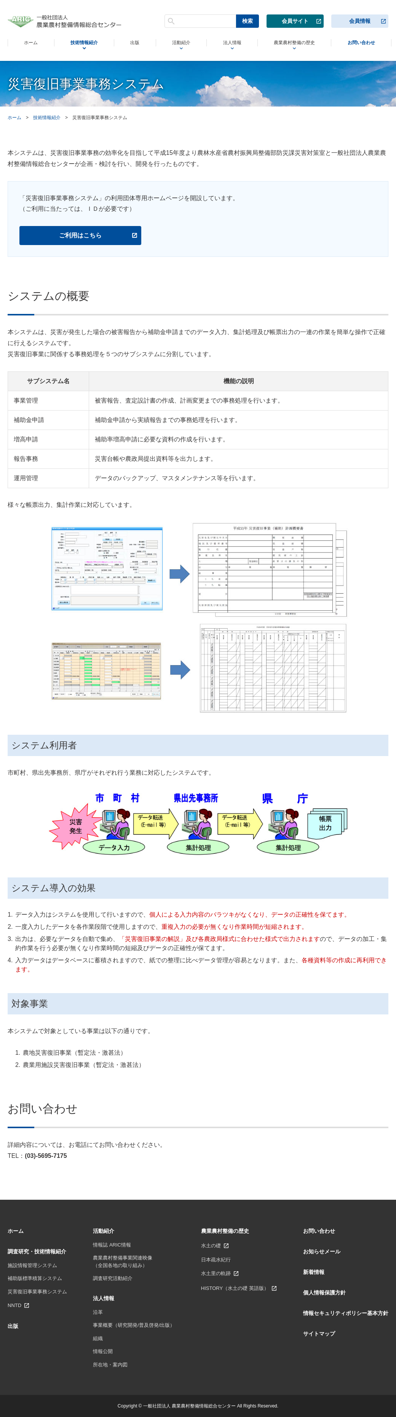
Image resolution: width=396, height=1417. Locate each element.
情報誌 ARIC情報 (112, 1245)
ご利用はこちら (80, 235)
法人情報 (224, 44)
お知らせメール (321, 1251)
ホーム (30, 43)
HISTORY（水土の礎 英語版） (235, 1288)
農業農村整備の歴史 (289, 44)
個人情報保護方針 (324, 1293)
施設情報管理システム (32, 1265)
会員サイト (295, 20)
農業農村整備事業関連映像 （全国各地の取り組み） (122, 1261)
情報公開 (103, 1351)
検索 (247, 20)
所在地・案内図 (110, 1365)
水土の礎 (211, 1245)
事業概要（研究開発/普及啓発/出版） (134, 1325)
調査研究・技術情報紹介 (37, 1251)
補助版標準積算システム (35, 1278)
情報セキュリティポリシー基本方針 (345, 1313)
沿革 (98, 1312)
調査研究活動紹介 (113, 1278)
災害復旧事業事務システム (37, 1291)
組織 (98, 1338)
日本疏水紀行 (216, 1260)
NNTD (14, 1305)
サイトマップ (319, 1334)
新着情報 (313, 1272)
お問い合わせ (360, 43)
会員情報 (359, 20)
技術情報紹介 (82, 44)
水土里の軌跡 (216, 1273)
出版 (132, 43)
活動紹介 (175, 44)
